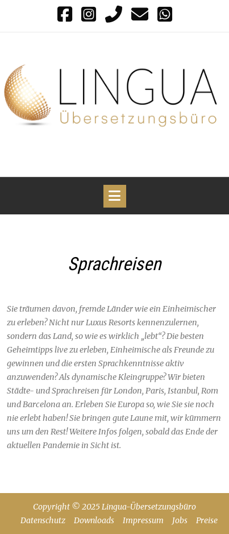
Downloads (94, 520)
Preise (207, 520)
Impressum (143, 520)
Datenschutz (42, 520)
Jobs (180, 520)
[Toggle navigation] (114, 196)
